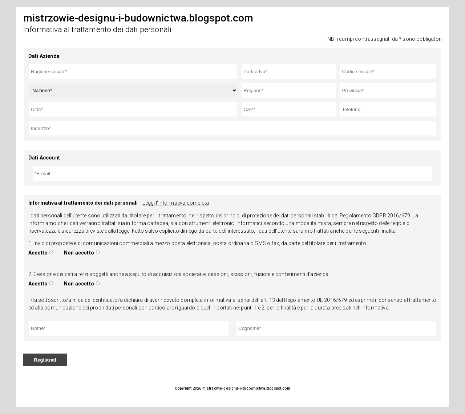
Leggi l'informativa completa (175, 203)
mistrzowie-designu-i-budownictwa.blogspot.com (246, 388)
